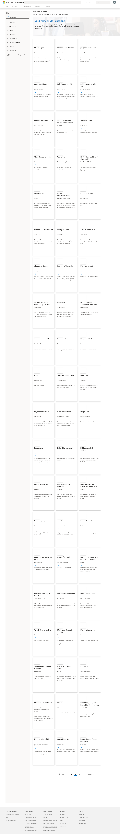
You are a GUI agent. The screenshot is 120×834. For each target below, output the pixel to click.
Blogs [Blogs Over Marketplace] (7, 817)
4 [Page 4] (79, 774)
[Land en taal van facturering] (103, 2)
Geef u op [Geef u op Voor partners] (45, 817)
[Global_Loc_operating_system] (7, 42)
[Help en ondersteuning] (86, 2)
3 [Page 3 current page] (75, 774)
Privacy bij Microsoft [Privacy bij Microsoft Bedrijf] (83, 817)
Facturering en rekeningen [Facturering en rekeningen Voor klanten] (31, 830)
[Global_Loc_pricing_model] (7, 34)
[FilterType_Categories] (7, 26)
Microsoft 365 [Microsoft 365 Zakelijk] (63, 826)
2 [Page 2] (71, 774)
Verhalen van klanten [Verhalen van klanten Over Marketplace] (10, 820)
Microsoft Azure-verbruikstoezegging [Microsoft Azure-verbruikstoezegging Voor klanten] (29, 826)
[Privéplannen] (93, 2)
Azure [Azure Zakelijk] (61, 820)
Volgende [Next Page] (89, 774)
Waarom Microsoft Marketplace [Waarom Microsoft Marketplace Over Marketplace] (13, 814)
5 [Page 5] (83, 774)
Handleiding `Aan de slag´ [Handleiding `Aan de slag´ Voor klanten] (31, 817)
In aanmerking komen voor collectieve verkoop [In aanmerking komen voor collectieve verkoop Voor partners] (49, 831)
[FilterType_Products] (7, 22)
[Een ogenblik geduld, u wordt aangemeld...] (114, 2)
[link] (43, 56)
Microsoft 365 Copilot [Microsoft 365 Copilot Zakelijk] (65, 829)
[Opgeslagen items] (89, 2)
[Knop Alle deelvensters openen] (6, 6)
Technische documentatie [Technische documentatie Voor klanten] (30, 820)
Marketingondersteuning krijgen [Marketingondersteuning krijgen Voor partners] (50, 820)
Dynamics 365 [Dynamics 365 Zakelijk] (63, 823)
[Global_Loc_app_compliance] (7, 50)
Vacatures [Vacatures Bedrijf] (81, 814)
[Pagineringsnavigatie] (76, 775)
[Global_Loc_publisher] (7, 46)
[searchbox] (19, 17)
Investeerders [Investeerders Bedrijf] (82, 820)
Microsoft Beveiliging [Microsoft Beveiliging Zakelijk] (64, 817)
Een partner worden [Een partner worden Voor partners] (47, 814)
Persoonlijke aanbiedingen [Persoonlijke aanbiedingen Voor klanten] (31, 823)
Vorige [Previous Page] (62, 774)
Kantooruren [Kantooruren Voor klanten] (28, 814)
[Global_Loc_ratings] (7, 38)
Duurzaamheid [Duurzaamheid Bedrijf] (82, 823)
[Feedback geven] (82, 2)
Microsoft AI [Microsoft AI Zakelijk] (62, 814)
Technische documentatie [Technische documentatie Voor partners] (49, 823)
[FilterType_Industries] (7, 30)
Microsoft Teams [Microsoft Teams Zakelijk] (63, 832)
